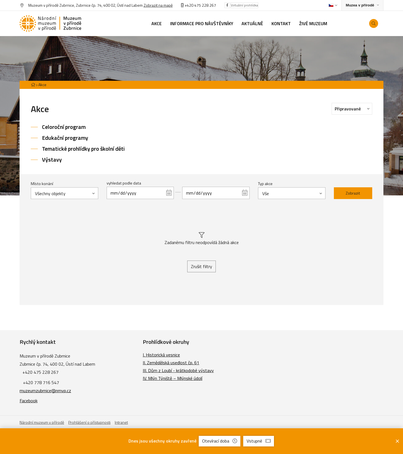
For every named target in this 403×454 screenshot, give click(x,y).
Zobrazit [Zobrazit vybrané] (353, 193)
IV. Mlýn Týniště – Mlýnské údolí (172, 378)
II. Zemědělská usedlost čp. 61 (171, 362)
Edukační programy (65, 137)
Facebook (29, 400)
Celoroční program (64, 126)
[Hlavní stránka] (33, 85)
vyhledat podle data (124, 183)
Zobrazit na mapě (158, 5)
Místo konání (42, 184)
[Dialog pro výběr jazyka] (332, 5)
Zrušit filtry (201, 266)
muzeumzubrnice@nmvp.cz (45, 390)
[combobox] (64, 193)
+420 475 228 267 (200, 5)
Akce (42, 85)
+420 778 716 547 (41, 382)
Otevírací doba (219, 441)
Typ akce (265, 184)
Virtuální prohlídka (244, 5)
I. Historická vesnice (161, 354)
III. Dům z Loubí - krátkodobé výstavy (178, 370)
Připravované (353, 108)
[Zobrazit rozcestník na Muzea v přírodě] (362, 5)
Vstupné (259, 441)
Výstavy (52, 159)
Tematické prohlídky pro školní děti (83, 148)
